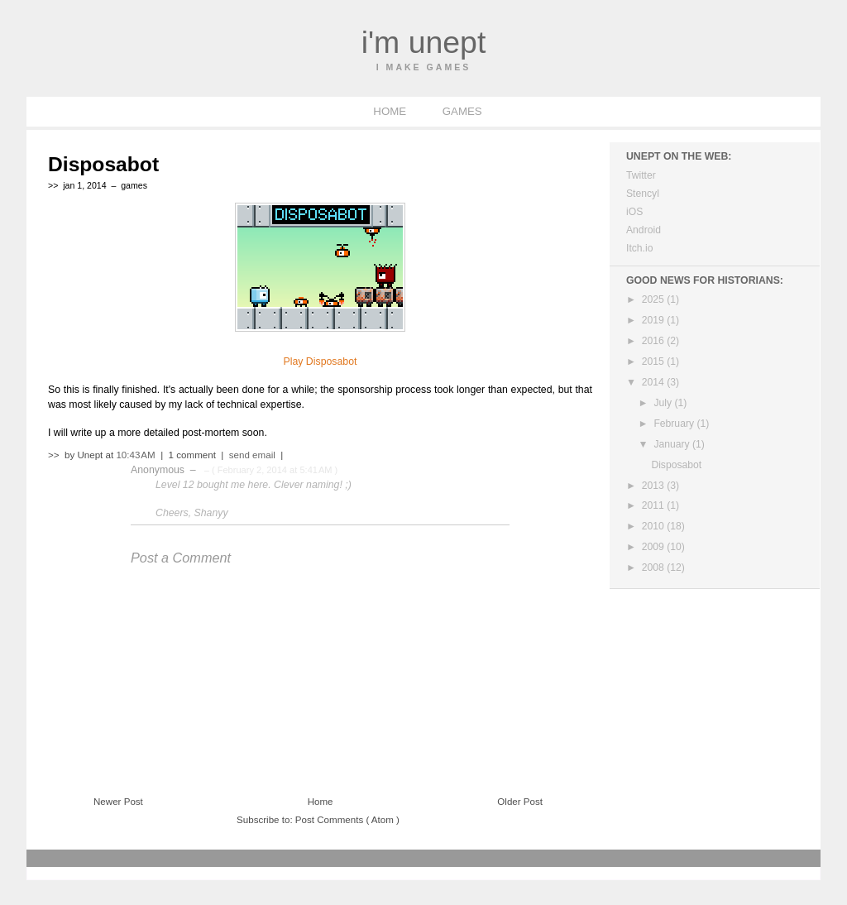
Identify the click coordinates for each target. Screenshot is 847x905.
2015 (654, 361)
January (672, 444)
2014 (654, 382)
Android (643, 230)
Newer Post (118, 802)
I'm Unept (423, 42)
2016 (654, 341)
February (674, 423)
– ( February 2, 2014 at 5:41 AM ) (270, 470)
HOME (391, 111)
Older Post (520, 802)
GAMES (462, 111)
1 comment (194, 455)
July (663, 403)
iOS (634, 212)
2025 (654, 299)
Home (320, 802)
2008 (654, 567)
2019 (654, 320)
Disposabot (103, 164)
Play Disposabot (320, 361)
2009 (654, 547)
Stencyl (642, 193)
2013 (654, 485)
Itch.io (639, 248)
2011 (654, 505)
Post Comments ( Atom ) (347, 820)
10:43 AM (137, 455)
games (134, 185)
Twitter (641, 175)
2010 (654, 526)
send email (252, 455)
